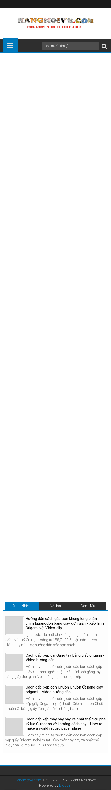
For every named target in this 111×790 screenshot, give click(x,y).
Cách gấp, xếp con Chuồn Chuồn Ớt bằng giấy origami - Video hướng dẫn (64, 689)
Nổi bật (55, 606)
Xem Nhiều (22, 606)
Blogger (65, 785)
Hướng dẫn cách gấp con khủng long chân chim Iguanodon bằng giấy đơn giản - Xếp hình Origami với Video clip (65, 623)
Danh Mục (89, 606)
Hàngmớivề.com (28, 780)
